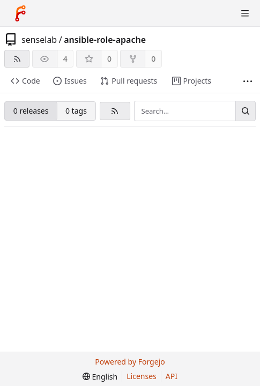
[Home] (20, 13)
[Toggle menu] (245, 13)
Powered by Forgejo (130, 362)
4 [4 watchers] (65, 59)
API (171, 376)
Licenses (142, 376)
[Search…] (245, 111)
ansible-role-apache (105, 39)
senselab (39, 39)
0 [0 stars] (109, 59)
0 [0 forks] (153, 59)
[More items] (248, 81)
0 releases (31, 111)
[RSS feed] (16, 59)
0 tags (76, 111)
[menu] (100, 377)
